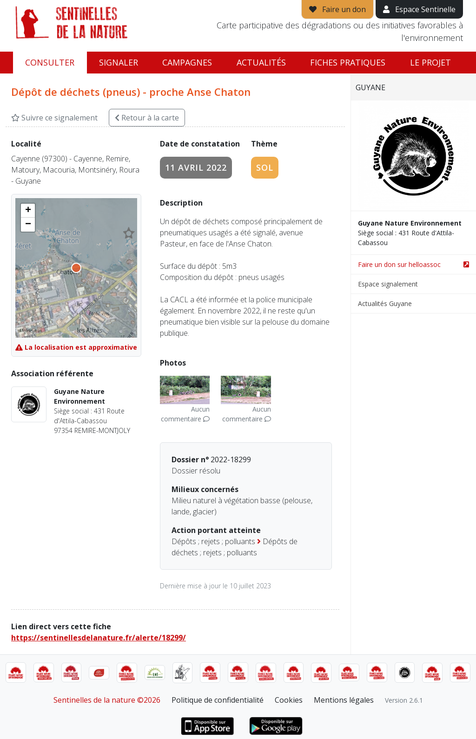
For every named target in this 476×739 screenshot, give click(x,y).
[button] (28, 211)
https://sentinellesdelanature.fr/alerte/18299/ (98, 637)
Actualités (261, 62)
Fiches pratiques (347, 62)
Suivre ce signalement (54, 118)
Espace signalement (388, 284)
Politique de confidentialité (218, 700)
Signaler (118, 62)
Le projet (430, 62)
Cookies (289, 700)
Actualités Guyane (385, 303)
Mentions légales (344, 700)
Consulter (49, 62)
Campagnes (187, 62)
